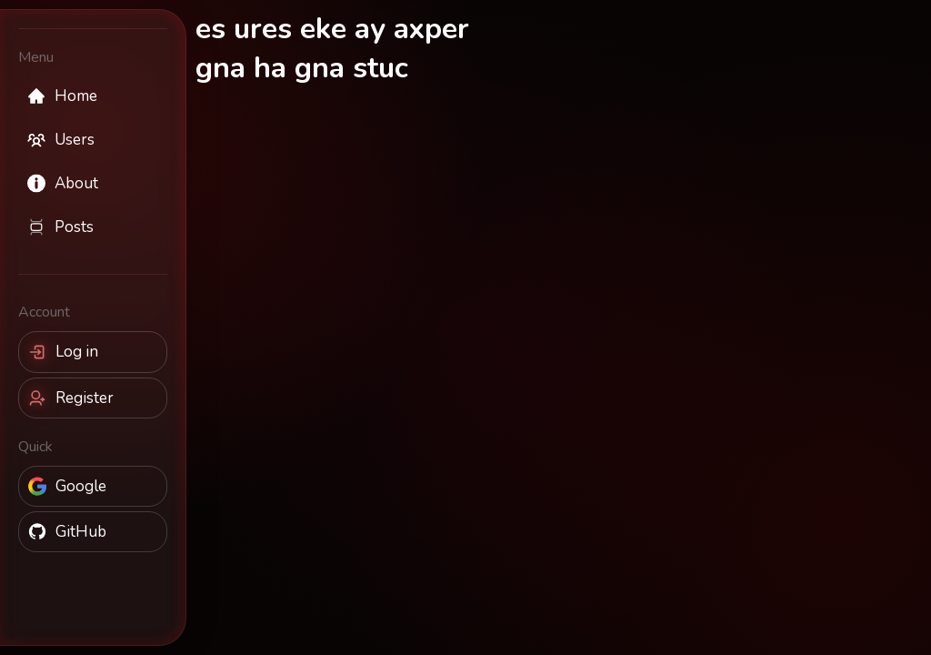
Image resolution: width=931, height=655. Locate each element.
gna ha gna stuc (301, 67)
